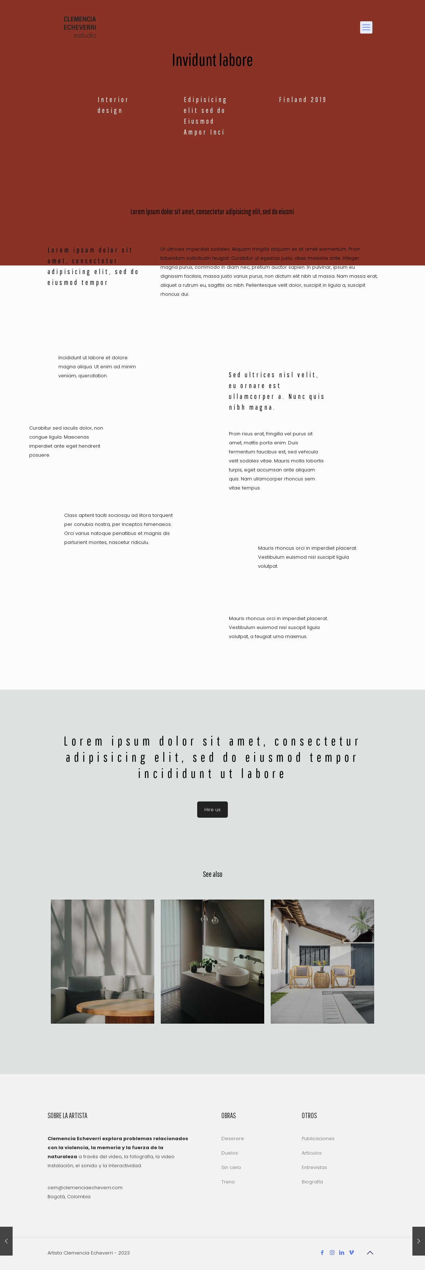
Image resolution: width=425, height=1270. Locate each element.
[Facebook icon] (322, 1252)
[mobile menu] (366, 27)
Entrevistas (314, 1167)
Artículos (312, 1153)
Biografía (312, 1181)
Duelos (229, 1153)
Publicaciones (318, 1138)
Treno (228, 1181)
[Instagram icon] (332, 1252)
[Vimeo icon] (351, 1252)
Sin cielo (231, 1167)
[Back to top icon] (370, 1252)
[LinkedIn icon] (342, 1252)
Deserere (232, 1138)
